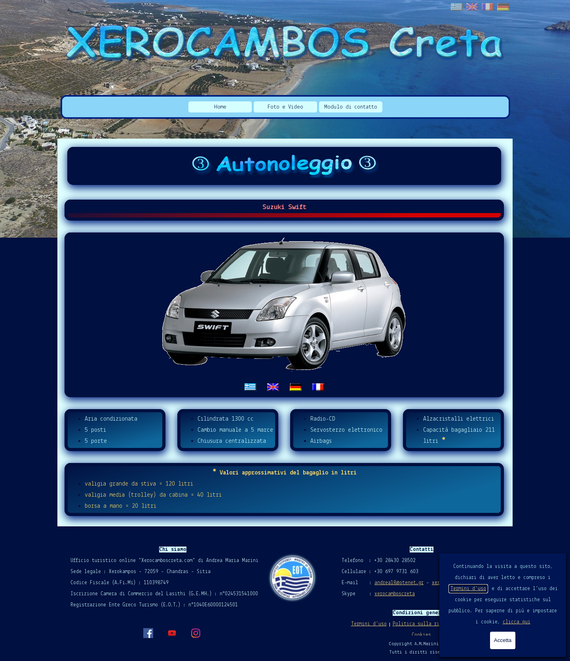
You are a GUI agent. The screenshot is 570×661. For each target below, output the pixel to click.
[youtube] (172, 633)
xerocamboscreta (394, 593)
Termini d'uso (468, 588)
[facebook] (148, 633)
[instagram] (195, 633)
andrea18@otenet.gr (399, 582)
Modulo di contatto (350, 107)
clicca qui (516, 622)
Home (220, 107)
